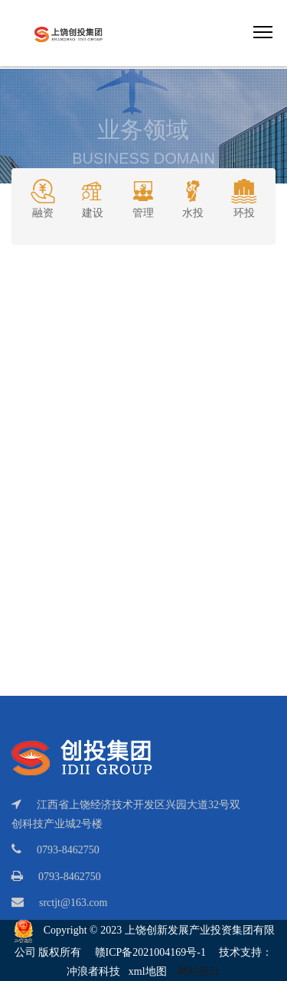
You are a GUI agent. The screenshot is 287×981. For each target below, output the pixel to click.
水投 (193, 197)
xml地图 (148, 971)
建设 (92, 197)
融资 (43, 197)
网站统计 (199, 971)
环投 (244, 197)
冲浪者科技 (93, 971)
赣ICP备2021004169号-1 (150, 952)
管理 (143, 197)
